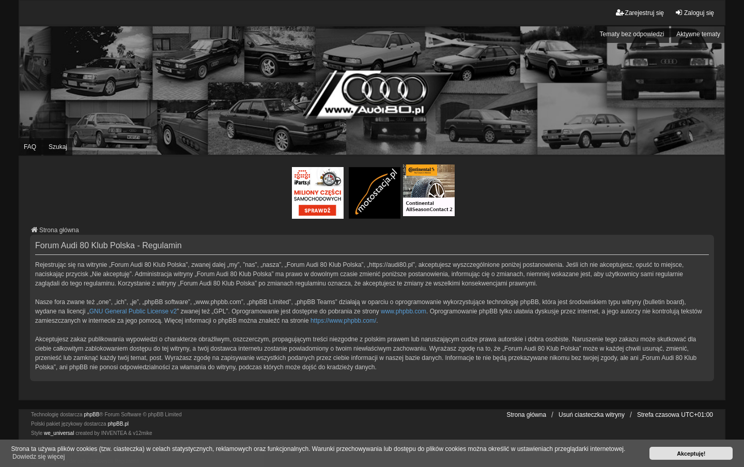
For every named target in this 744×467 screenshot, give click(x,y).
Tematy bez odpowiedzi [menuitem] (632, 34)
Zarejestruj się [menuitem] (640, 13)
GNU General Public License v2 (133, 311)
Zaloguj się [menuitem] (694, 13)
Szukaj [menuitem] (58, 146)
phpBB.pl (118, 424)
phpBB (91, 414)
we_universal (59, 433)
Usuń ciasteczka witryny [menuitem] (592, 414)
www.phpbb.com (403, 311)
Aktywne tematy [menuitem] (698, 34)
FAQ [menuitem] (30, 146)
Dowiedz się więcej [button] (38, 456)
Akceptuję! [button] (691, 453)
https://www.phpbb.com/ (343, 320)
